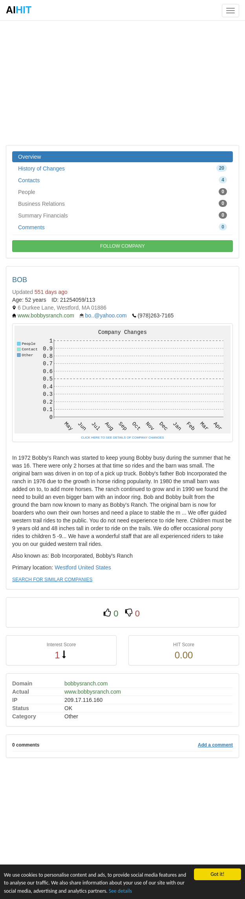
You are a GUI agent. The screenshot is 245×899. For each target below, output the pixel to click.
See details (120, 891)
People (122, 191)
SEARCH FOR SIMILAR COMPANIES (52, 579)
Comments (122, 226)
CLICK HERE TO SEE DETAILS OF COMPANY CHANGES (122, 437)
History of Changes (122, 168)
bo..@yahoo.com (106, 315)
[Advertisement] (122, 82)
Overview (29, 157)
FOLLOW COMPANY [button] (122, 246)
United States (94, 567)
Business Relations (122, 203)
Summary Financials (122, 215)
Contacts (122, 179)
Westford (66, 567)
